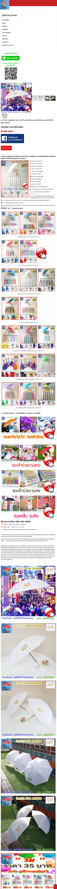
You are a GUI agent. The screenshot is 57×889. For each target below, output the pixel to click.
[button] (54, 3)
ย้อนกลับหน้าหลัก (6, 148)
